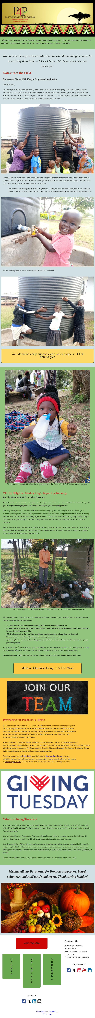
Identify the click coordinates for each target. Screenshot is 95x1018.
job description (26, 756)
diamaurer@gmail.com (54, 756)
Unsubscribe (41, 1011)
